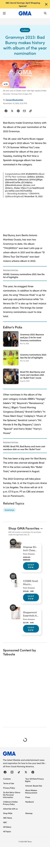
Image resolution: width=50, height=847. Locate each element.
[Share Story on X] (12, 111)
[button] (4, 13)
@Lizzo (26, 185)
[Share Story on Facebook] (6, 111)
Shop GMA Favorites (23, 528)
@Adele (39, 176)
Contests (7, 778)
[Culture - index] (25, 30)
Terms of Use (8, 783)
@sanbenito (11, 179)
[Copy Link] (30, 111)
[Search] (45, 13)
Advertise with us (10, 808)
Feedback (29, 801)
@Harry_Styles (12, 187)
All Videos (7, 826)
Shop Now (31, 566)
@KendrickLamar (13, 185)
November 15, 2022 (33, 196)
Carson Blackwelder (14, 99)
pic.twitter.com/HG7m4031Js (18, 190)
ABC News (7, 817)
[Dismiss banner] (46, 4)
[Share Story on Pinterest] (18, 111)
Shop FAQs (7, 813)
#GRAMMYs (32, 173)
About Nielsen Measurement (31, 791)
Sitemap (29, 813)
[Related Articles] (25, 274)
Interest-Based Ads (33, 785)
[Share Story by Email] (24, 111)
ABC (5, 822)
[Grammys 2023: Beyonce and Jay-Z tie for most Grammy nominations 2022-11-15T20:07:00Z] (25, 339)
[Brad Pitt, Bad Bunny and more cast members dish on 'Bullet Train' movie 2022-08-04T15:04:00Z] (25, 376)
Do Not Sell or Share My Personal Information (11, 794)
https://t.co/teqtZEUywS (32, 187)
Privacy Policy (9, 787)
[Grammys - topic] (9, 510)
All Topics (7, 831)
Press (27, 797)
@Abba (31, 176)
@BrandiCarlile (12, 182)
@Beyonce (23, 179)
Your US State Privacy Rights (34, 779)
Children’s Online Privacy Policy (10, 802)
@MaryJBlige (35, 179)
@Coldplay (26, 182)
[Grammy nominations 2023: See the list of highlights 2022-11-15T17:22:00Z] (25, 357)
